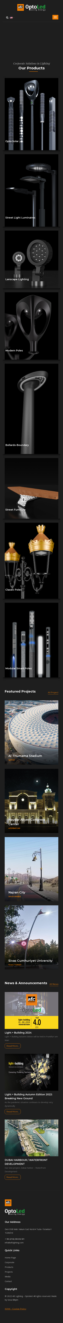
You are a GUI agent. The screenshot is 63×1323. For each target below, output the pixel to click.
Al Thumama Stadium (25, 756)
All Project (53, 692)
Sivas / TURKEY (14, 965)
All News (53, 984)
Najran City (16, 892)
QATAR (11, 760)
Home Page (10, 1257)
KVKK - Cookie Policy (15, 1309)
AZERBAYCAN (14, 828)
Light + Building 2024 (18, 1032)
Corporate (9, 1262)
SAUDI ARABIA (14, 896)
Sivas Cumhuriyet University (30, 961)
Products (9, 1267)
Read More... (12, 1046)
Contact (8, 1281)
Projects (9, 1271)
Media (7, 1276)
